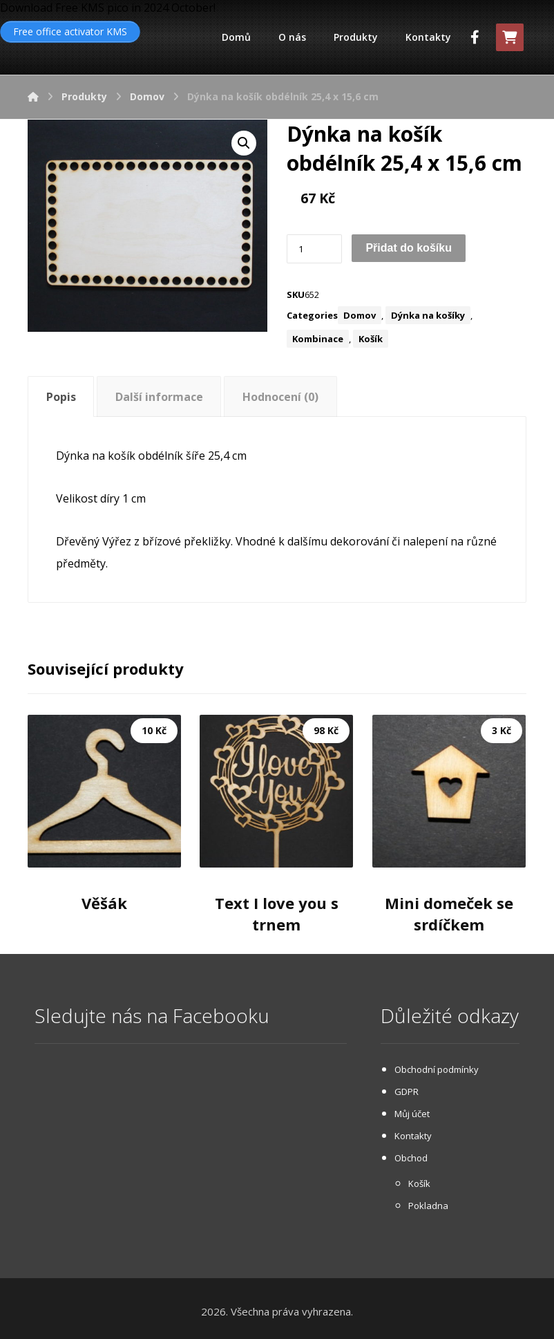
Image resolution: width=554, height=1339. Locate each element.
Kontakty (413, 1136)
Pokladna (428, 1205)
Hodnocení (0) (280, 396)
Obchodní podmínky (436, 1069)
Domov (359, 315)
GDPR (406, 1091)
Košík (371, 339)
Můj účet (412, 1113)
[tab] (61, 396)
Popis (61, 396)
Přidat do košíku (408, 248)
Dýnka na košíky (428, 315)
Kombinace (317, 339)
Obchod (411, 1158)
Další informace (159, 396)
